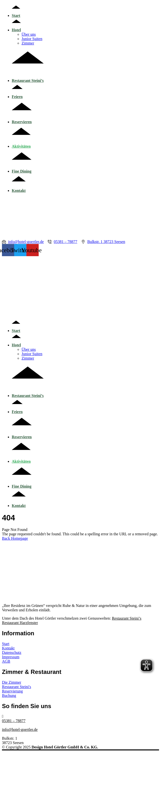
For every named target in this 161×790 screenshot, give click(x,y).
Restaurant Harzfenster (20, 623)
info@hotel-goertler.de (20, 729)
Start (16, 13)
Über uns (29, 34)
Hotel (16, 27)
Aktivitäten (21, 144)
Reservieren (22, 119)
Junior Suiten (32, 39)
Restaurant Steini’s (28, 78)
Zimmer (28, 43)
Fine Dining (21, 169)
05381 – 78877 (13, 721)
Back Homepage (15, 538)
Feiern (17, 94)
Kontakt (19, 188)
